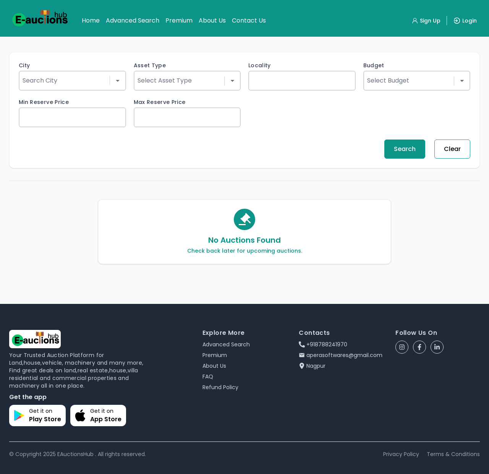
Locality (259, 65)
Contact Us (249, 20)
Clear (452, 148)
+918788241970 (323, 344)
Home (91, 20)
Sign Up (425, 20)
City (24, 65)
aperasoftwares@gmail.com (340, 355)
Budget (373, 65)
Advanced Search (132, 20)
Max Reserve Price (160, 102)
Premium (179, 20)
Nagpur (312, 366)
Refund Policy (220, 387)
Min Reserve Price (44, 102)
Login (465, 20)
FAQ (207, 376)
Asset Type (150, 65)
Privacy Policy (401, 454)
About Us (212, 20)
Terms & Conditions (453, 454)
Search (405, 148)
